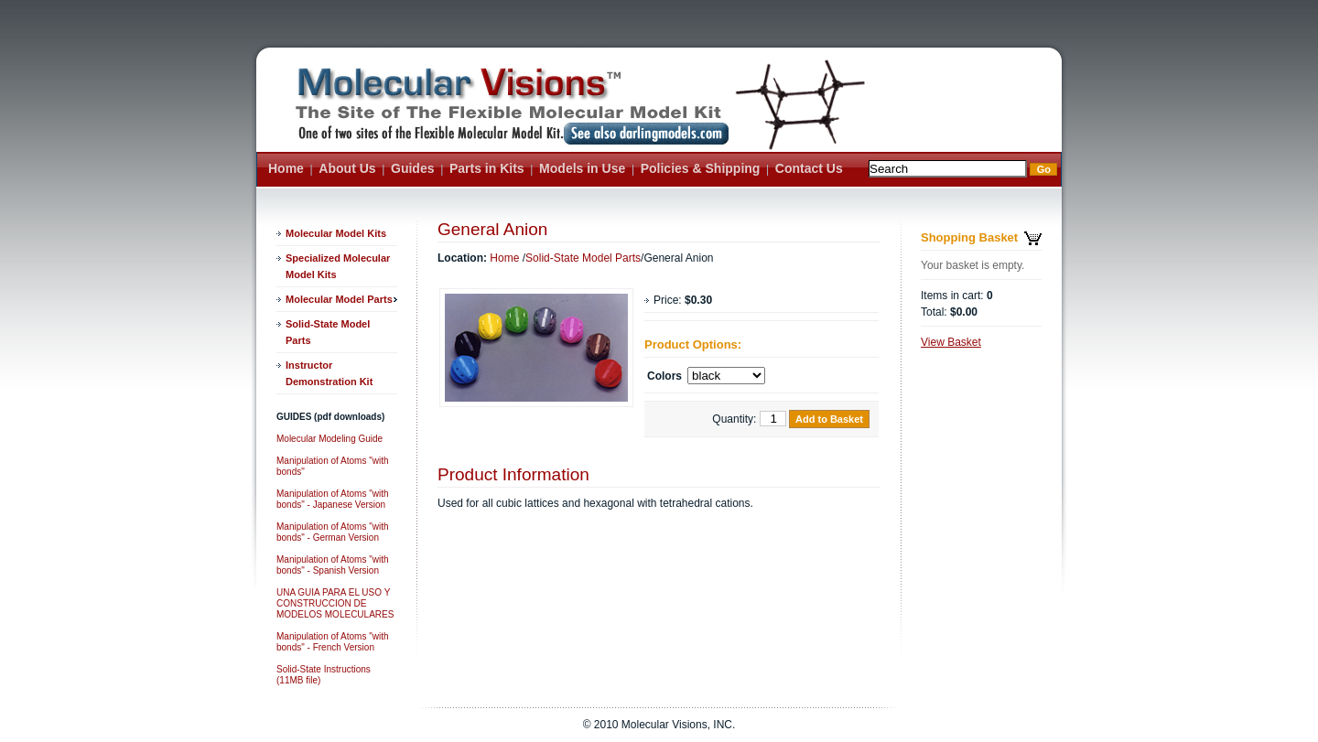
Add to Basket (829, 419)
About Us (347, 168)
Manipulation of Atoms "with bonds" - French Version (332, 641)
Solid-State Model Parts (328, 332)
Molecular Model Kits (336, 233)
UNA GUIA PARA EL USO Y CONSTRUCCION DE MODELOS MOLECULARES (335, 603)
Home (286, 168)
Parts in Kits (486, 168)
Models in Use (582, 168)
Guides (412, 168)
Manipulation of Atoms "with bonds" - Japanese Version (332, 499)
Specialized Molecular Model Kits (338, 266)
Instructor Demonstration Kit (329, 373)
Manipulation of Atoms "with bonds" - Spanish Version (332, 564)
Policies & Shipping (701, 168)
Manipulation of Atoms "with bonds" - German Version (332, 532)
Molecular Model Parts (339, 299)
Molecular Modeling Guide (329, 439)
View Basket (951, 342)
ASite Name (506, 114)
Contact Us (809, 168)
